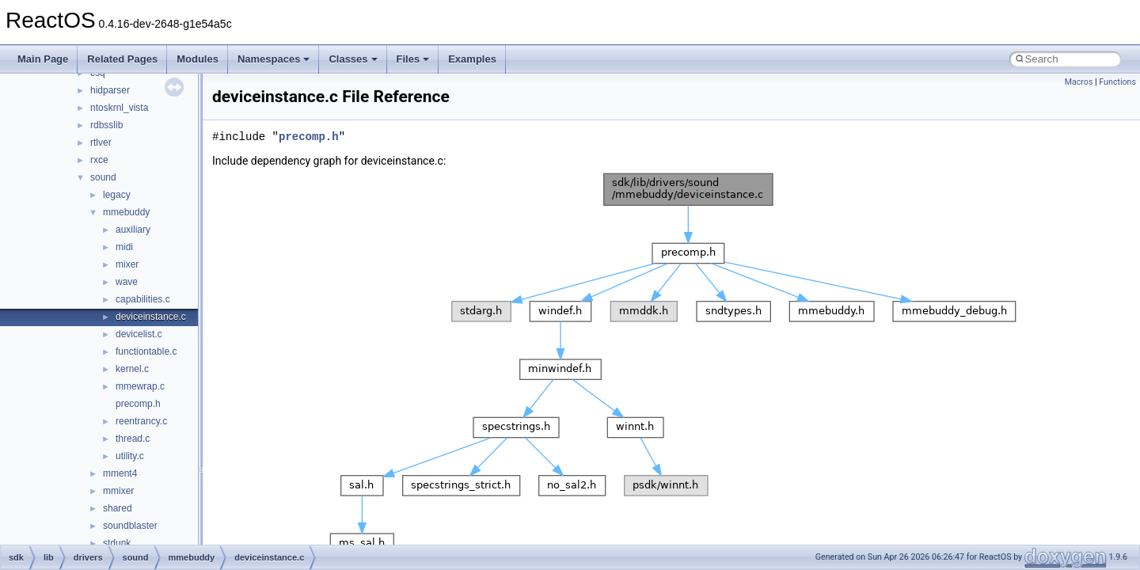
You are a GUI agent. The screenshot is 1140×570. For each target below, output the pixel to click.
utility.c (130, 456)
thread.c (133, 438)
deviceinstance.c (151, 316)
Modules (197, 59)
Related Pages (122, 59)
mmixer (118, 490)
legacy (117, 194)
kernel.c (132, 368)
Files (413, 59)
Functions (1117, 82)
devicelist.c (139, 334)
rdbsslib (106, 125)
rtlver (101, 142)
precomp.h (138, 403)
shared (117, 508)
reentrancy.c (141, 421)
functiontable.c (146, 351)
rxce (99, 159)
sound (103, 177)
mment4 (120, 473)
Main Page (42, 59)
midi (124, 247)
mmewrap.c (140, 386)
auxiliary (133, 229)
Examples (472, 59)
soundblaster (130, 525)
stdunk (117, 543)
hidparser (110, 90)
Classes (353, 59)
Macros (1079, 82)
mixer (127, 264)
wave (127, 281)
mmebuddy (126, 212)
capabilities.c (143, 299)
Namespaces (274, 59)
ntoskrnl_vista (119, 107)
